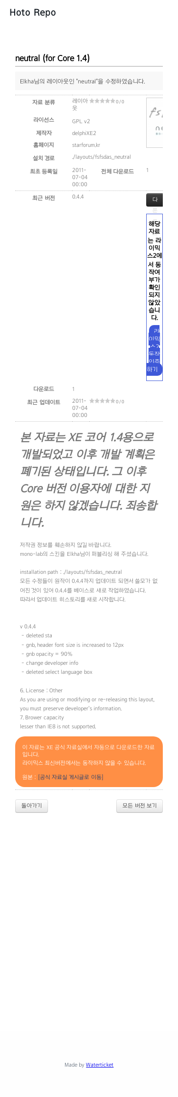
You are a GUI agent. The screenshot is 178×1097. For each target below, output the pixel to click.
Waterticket (99, 1064)
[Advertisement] (89, 914)
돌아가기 (31, 805)
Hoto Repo (32, 12)
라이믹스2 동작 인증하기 (153, 350)
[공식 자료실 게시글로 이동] (70, 777)
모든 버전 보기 (139, 805)
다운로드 (155, 201)
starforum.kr (86, 145)
